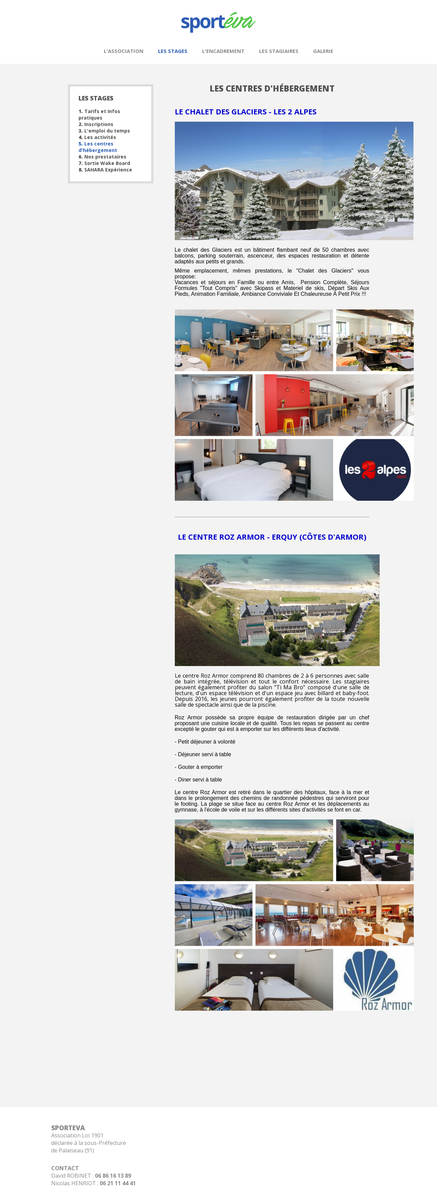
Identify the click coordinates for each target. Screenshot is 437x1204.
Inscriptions (96, 124)
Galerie (323, 50)
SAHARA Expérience (105, 169)
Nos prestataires (102, 156)
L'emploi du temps (104, 130)
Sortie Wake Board (104, 163)
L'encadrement (223, 50)
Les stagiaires (278, 50)
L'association (123, 50)
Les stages (172, 50)
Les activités (97, 137)
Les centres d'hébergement (98, 146)
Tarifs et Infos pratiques (99, 114)
